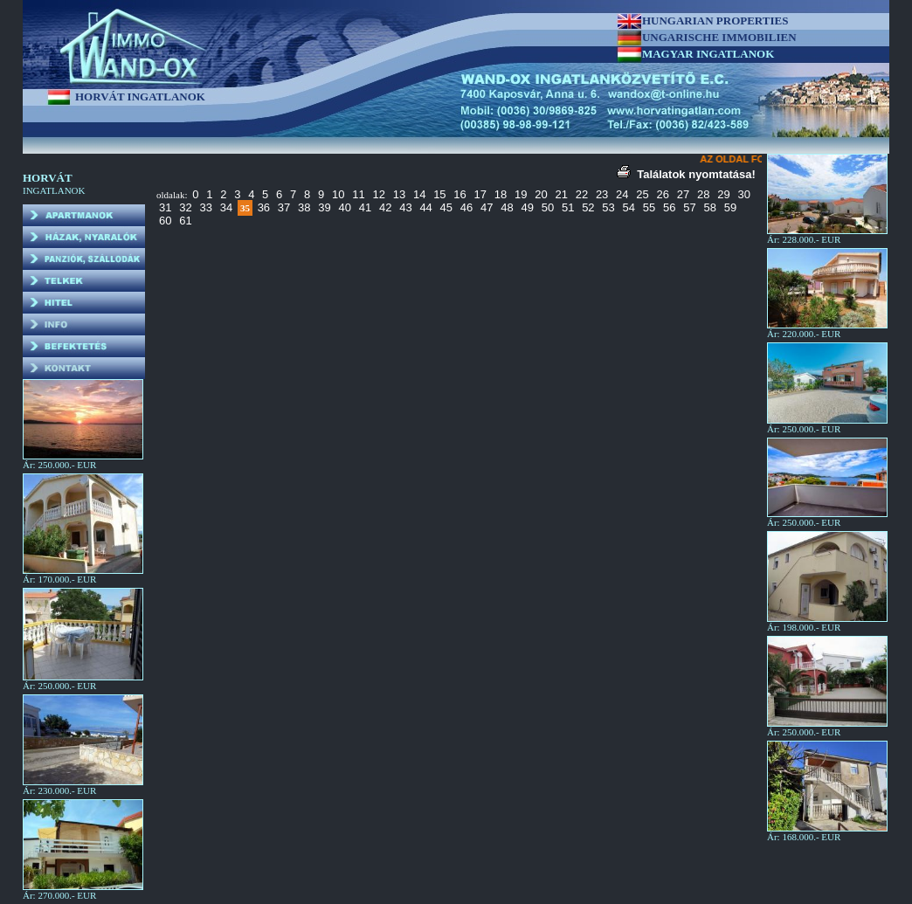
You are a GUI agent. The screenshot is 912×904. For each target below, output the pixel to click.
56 (669, 207)
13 (399, 194)
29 (723, 194)
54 (629, 207)
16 (459, 194)
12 (378, 194)
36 (264, 207)
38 (304, 207)
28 (703, 194)
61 (185, 220)
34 (226, 207)
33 (205, 207)
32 (185, 207)
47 (486, 207)
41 (365, 207)
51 (568, 207)
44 (425, 207)
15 (439, 194)
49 (527, 207)
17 (480, 194)
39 (324, 207)
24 (622, 194)
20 (541, 194)
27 (683, 194)
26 (663, 194)
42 (385, 207)
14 (419, 194)
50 (548, 207)
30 (743, 194)
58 (709, 207)
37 (284, 207)
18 (500, 194)
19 (521, 194)
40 (345, 207)
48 (507, 207)
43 (405, 207)
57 (689, 207)
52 (588, 207)
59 (730, 207)
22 (582, 194)
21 (561, 194)
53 (608, 207)
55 (649, 207)
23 (602, 194)
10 (338, 194)
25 (642, 194)
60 (165, 220)
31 (165, 207)
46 (466, 207)
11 (358, 194)
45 (446, 207)
